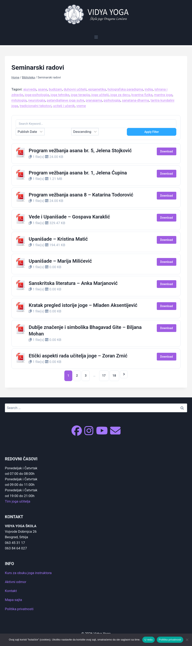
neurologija (36, 100)
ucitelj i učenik (64, 106)
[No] (187, 640)
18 (114, 375)
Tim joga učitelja (17, 501)
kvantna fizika (142, 95)
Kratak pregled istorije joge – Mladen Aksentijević (83, 305)
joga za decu (120, 95)
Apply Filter (151, 131)
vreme (81, 106)
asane (42, 89)
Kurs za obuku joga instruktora (28, 573)
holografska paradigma (125, 89)
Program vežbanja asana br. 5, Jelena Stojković (80, 150)
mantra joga (163, 95)
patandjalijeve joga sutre (65, 100)
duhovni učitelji (75, 89)
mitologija (19, 100)
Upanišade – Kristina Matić (58, 239)
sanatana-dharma (135, 100)
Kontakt (11, 591)
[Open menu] (96, 37)
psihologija (112, 100)
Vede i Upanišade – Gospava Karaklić (69, 217)
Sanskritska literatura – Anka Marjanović (73, 283)
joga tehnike (60, 95)
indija (149, 89)
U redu (148, 639)
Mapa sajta (13, 600)
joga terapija (80, 95)
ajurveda (29, 89)
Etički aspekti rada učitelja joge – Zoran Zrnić (78, 356)
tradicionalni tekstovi (36, 106)
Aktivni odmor (15, 582)
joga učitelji (100, 95)
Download (166, 151)
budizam (55, 89)
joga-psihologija (37, 95)
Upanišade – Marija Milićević (60, 261)
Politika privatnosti (19, 609)
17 (104, 375)
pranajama (94, 100)
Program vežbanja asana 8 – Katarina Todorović (81, 195)
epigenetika (97, 89)
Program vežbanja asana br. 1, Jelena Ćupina (78, 173)
